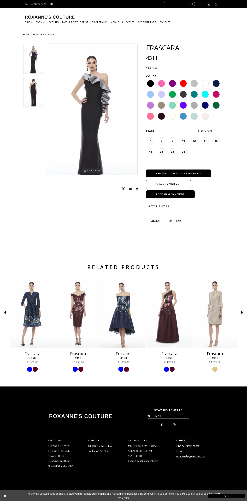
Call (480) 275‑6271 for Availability (178, 173)
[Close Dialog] (20, 496)
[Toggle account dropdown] (208, 4)
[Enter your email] (168, 416)
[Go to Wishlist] (201, 4)
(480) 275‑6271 (193, 446)
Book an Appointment (170, 194)
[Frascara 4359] (78, 312)
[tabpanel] (33, 60)
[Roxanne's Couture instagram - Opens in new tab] (51, 4)
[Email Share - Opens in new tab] (137, 189)
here (127, 498)
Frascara (38, 34)
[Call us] (35, 4)
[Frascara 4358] (123, 312)
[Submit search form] (192, 4)
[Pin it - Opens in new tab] (130, 188)
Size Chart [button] (205, 130)
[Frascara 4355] (215, 312)
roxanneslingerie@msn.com (190, 456)
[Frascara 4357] (169, 312)
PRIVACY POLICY (56, 456)
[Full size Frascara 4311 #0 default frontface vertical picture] (91, 109)
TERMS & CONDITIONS (59, 461)
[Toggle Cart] (216, 4)
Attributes (159, 206)
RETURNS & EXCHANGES (60, 451)
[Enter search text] (179, 4)
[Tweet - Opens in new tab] (123, 188)
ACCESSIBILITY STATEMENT (61, 466)
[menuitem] (130, 22)
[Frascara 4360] (32, 312)
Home (26, 34)
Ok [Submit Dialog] (226, 496)
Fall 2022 (52, 34)
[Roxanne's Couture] (50, 17)
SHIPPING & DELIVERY (59, 446)
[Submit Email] (150, 415)
